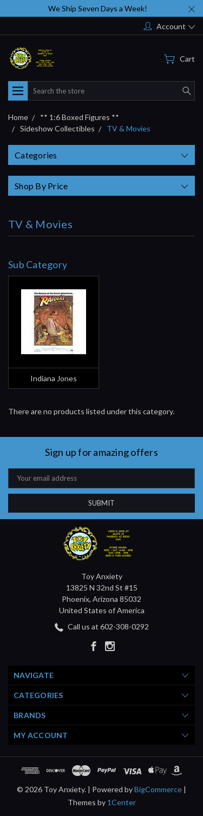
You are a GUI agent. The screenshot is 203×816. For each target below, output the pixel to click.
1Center (121, 802)
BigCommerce (158, 789)
